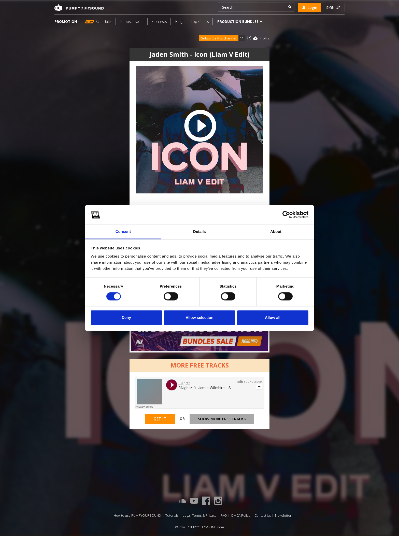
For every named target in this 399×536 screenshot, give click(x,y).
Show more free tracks (222, 418)
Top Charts (200, 21)
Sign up (333, 7)
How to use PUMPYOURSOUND (137, 515)
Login (309, 7)
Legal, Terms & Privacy (199, 515)
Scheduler (98, 21)
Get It (159, 419)
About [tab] (275, 231)
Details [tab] (199, 231)
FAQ (224, 515)
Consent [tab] (123, 231)
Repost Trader (132, 21)
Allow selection (199, 317)
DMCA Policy (240, 515)
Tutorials (171, 515)
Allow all (272, 317)
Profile (264, 38)
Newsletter (283, 515)
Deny (126, 317)
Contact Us (262, 515)
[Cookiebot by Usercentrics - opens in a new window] (286, 215)
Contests (159, 21)
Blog (178, 21)
